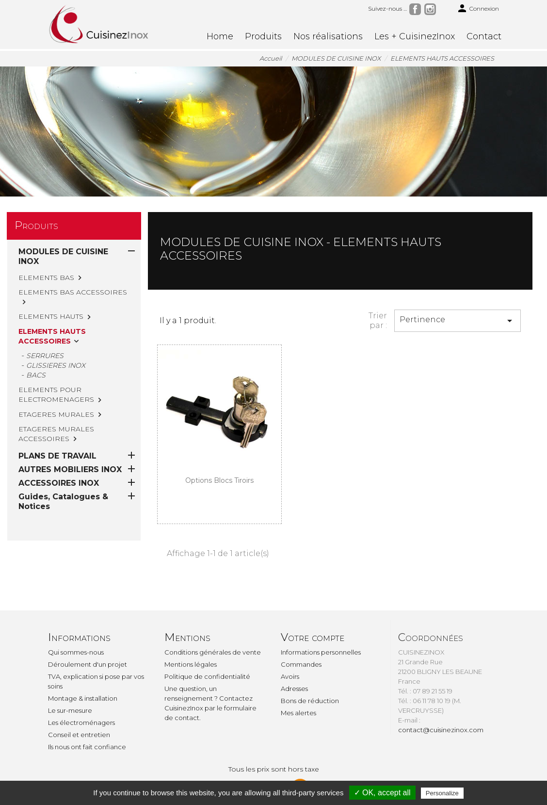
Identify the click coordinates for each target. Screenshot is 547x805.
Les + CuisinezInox (414, 36)
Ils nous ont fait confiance (87, 747)
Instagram (430, 9)
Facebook (415, 9)
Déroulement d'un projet (87, 664)
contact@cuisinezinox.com (440, 730)
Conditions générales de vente (212, 652)
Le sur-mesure (70, 710)
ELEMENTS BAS (46, 277)
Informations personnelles (321, 652)
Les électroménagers (81, 722)
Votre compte (312, 637)
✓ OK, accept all (382, 793)
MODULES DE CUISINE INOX (63, 256)
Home (220, 36)
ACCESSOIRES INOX (58, 443)
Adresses (294, 688)
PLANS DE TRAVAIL (57, 416)
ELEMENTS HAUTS (50, 316)
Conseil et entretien (79, 735)
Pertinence (457, 321)
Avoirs (290, 676)
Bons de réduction (310, 701)
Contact (484, 36)
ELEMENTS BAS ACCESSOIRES (72, 292)
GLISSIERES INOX (55, 365)
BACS (36, 375)
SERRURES (45, 355)
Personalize (442, 793)
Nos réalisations (328, 36)
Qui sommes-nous (76, 652)
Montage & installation (82, 698)
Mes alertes (298, 713)
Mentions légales (190, 664)
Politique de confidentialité (207, 676)
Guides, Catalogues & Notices (63, 462)
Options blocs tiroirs (219, 480)
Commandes (301, 664)
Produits (263, 36)
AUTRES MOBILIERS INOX (70, 430)
